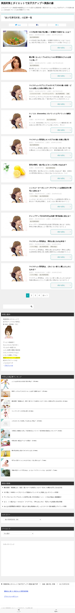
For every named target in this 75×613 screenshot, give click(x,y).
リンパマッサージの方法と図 (23, 411)
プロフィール (8, 365)
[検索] (18, 307)
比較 (68, 93)
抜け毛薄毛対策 (34, 37)
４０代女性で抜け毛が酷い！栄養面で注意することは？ (50, 32)
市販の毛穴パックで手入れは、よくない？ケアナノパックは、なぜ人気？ (35, 470)
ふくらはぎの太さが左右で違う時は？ (25, 381)
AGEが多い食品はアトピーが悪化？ (24, 440)
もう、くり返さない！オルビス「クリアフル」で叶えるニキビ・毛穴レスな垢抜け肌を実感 (33, 501)
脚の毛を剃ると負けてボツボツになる (25, 450)
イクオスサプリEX (35, 93)
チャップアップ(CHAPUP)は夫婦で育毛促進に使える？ (50, 216)
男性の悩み (54, 246)
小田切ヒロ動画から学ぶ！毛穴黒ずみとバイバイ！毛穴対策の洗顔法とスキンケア (37, 431)
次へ (44, 295)
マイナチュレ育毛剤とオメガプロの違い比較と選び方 (49, 139)
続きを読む (64, 47)
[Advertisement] (37, 560)
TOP (20, 584)
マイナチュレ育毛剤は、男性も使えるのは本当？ (47, 241)
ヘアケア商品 (33, 196)
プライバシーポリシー (11, 596)
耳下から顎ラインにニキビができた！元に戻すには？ (29, 460)
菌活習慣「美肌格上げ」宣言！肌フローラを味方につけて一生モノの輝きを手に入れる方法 (40, 401)
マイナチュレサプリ (48, 93)
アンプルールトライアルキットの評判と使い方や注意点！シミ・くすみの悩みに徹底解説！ (33, 497)
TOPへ (56, 610)
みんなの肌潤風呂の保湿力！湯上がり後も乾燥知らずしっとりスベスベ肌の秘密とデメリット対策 (35, 506)
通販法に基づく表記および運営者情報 (16, 591)
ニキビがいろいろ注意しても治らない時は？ (27, 421)
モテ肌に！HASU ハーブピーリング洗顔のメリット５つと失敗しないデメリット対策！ (31, 492)
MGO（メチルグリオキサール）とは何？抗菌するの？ (30, 391)
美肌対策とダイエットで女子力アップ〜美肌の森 (27, 3)
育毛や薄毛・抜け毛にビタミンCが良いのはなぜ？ (48, 165)
